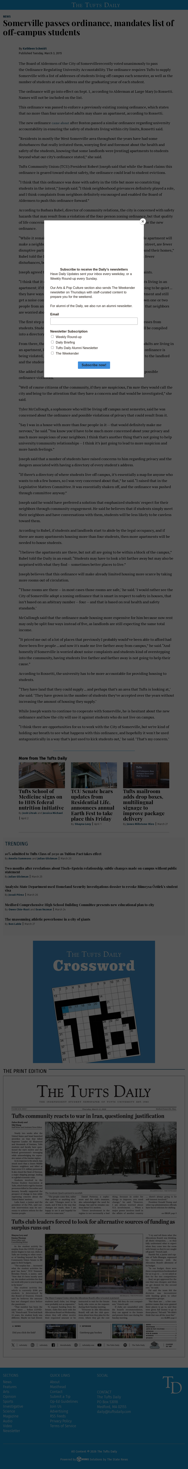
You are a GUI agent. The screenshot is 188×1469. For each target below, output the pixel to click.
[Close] (143, 221)
